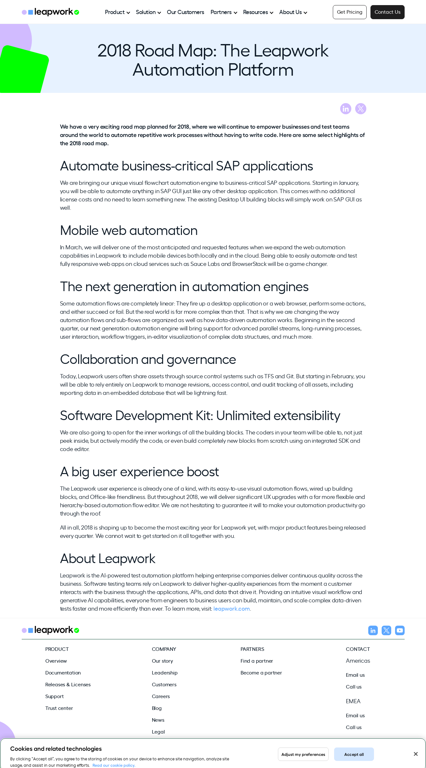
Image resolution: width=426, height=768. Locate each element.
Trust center (59, 707)
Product (115, 11)
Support (54, 695)
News (158, 719)
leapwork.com (231, 608)
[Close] (416, 757)
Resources (255, 11)
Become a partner (261, 672)
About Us (290, 11)
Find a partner (257, 660)
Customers (164, 684)
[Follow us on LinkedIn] (373, 631)
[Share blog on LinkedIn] (345, 109)
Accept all (354, 757)
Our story (162, 660)
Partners (221, 11)
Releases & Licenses (68, 684)
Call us (354, 686)
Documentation (63, 672)
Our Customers (185, 11)
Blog (157, 707)
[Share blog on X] (360, 109)
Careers (161, 695)
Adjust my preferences (303, 757)
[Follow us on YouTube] (400, 631)
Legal (158, 731)
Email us (355, 674)
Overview (56, 660)
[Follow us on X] (386, 631)
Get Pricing (349, 11)
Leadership (165, 672)
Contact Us (387, 11)
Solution (145, 11)
